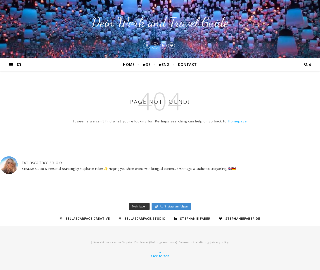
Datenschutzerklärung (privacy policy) (204, 242)
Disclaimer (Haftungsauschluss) (155, 242)
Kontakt (187, 64)
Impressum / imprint (119, 242)
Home (128, 64)
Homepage (237, 121)
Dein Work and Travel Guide (160, 22)
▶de (146, 64)
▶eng (164, 64)
